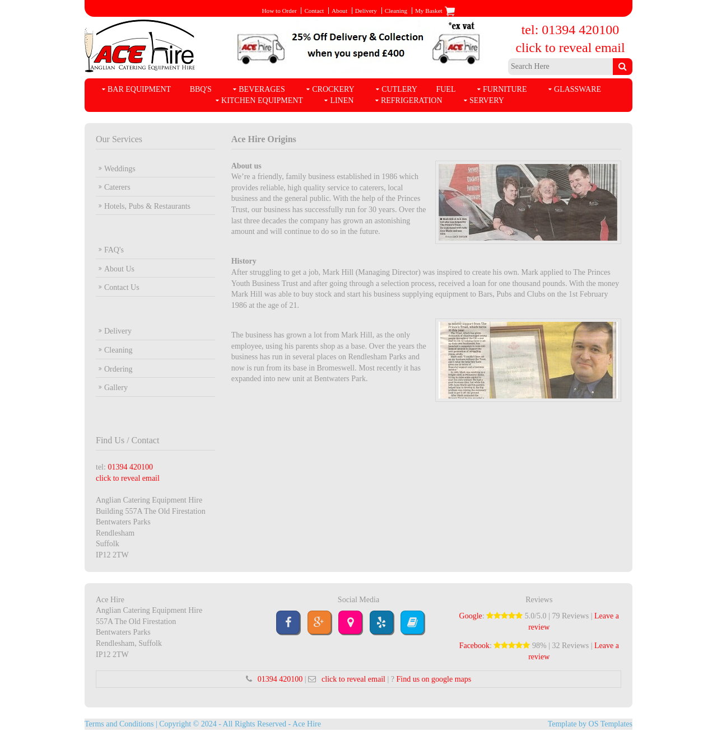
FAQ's (114, 250)
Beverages (262, 89)
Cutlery (399, 89)
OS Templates (610, 724)
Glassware (577, 89)
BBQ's (201, 89)
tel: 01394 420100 (571, 29)
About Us (119, 269)
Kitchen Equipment (262, 100)
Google (470, 616)
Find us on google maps (433, 679)
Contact (314, 10)
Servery (486, 100)
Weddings (120, 169)
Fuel (445, 89)
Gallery (116, 387)
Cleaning (396, 10)
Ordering (118, 369)
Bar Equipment (139, 89)
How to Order (279, 10)
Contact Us (121, 287)
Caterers (117, 187)
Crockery (333, 89)
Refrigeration (412, 100)
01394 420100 (130, 467)
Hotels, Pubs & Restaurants (147, 206)
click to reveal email (570, 47)
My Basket (435, 10)
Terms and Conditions (119, 724)
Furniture (505, 89)
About (339, 10)
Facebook (474, 645)
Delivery (366, 10)
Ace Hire (306, 724)
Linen (341, 100)
